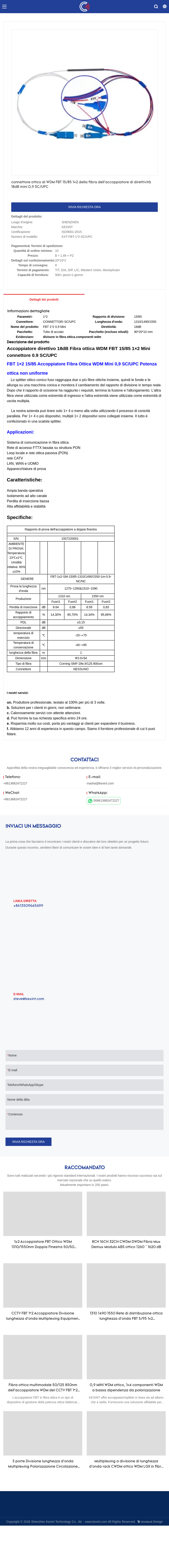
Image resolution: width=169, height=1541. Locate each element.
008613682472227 (103, 801)
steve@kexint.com (28, 999)
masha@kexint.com (100, 783)
